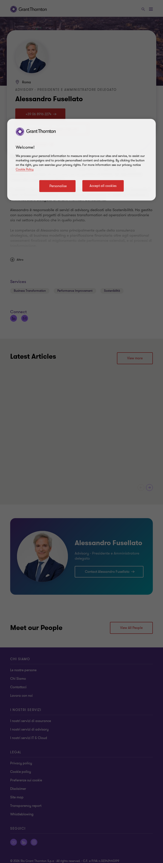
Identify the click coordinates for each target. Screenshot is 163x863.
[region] (81, 159)
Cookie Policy (25, 169)
